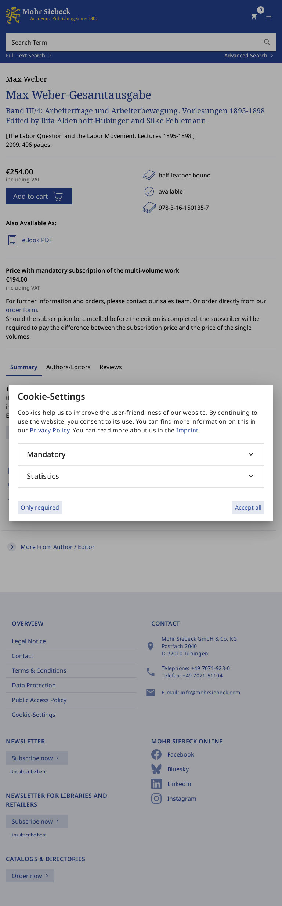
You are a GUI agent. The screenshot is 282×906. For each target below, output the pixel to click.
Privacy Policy (49, 430)
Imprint (187, 430)
